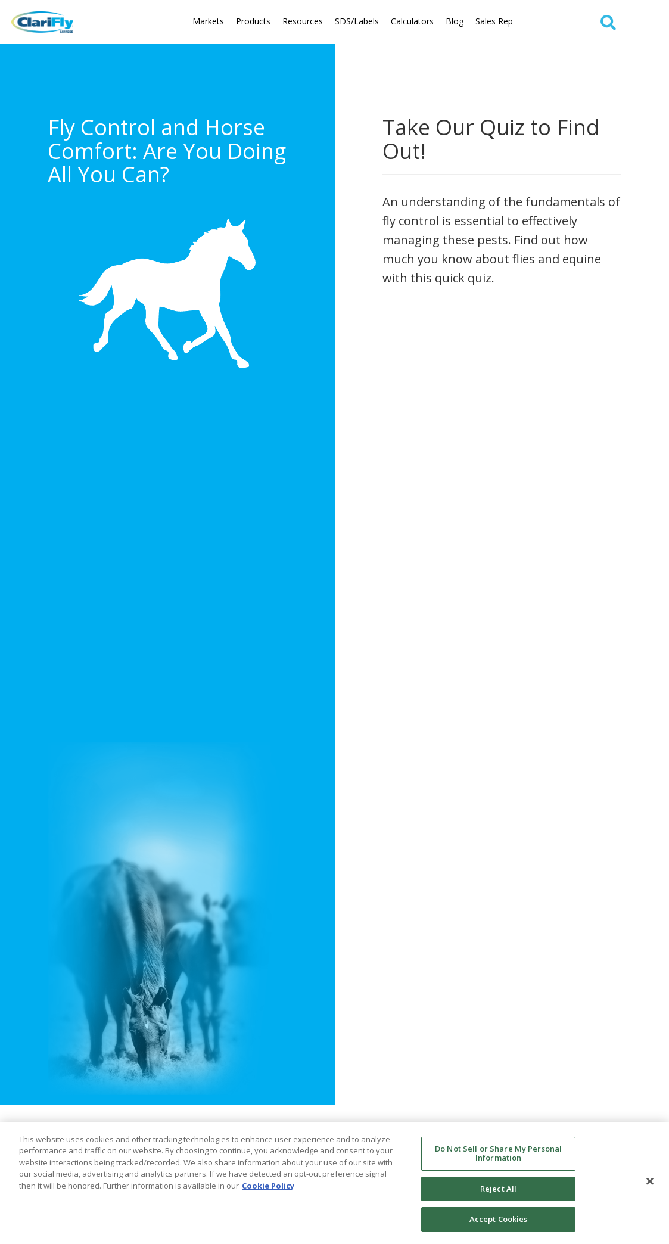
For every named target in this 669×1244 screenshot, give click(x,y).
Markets (208, 21)
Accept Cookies (498, 1219)
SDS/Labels (357, 21)
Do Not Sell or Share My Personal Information (498, 1153)
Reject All (498, 1188)
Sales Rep (494, 21)
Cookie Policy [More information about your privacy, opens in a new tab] (268, 1185)
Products (253, 21)
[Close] (650, 1181)
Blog (454, 21)
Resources (302, 21)
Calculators (412, 21)
